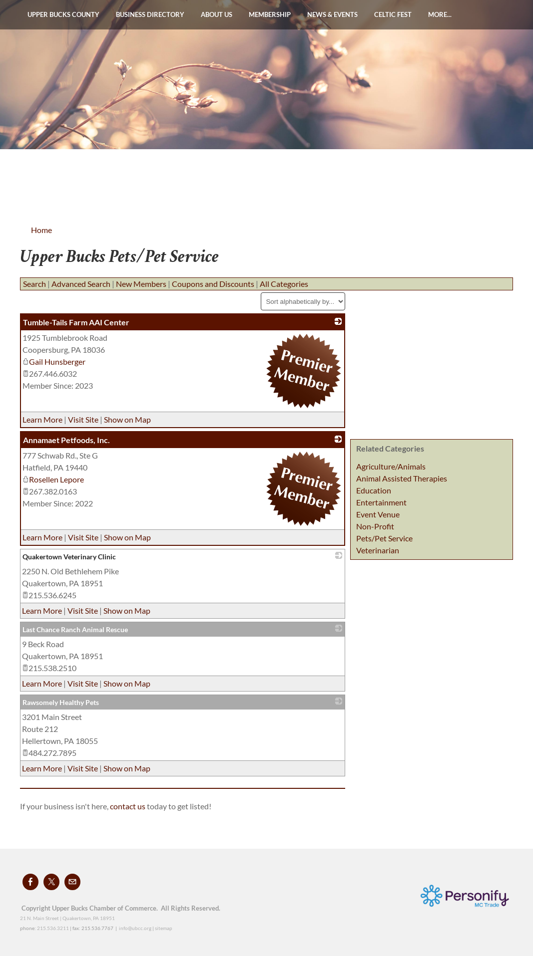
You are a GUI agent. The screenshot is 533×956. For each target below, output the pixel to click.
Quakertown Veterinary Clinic (69, 556)
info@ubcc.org (135, 928)
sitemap (163, 928)
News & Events (332, 14)
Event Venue (378, 514)
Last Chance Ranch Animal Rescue (75, 629)
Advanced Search (80, 283)
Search (34, 283)
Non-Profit (375, 526)
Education (373, 490)
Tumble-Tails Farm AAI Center (76, 322)
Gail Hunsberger (53, 361)
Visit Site (83, 419)
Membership (270, 14)
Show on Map (127, 419)
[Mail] (72, 882)
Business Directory (150, 14)
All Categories (284, 283)
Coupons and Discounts (213, 283)
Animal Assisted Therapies (401, 478)
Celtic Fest (393, 14)
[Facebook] (30, 882)
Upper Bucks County (63, 14)
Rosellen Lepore (53, 479)
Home (41, 230)
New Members (141, 283)
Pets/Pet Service (384, 538)
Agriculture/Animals (391, 466)
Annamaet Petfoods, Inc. (66, 440)
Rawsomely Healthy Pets (60, 702)
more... (440, 14)
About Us (216, 14)
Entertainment (381, 502)
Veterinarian (377, 550)
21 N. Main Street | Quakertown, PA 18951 (67, 918)
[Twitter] (51, 882)
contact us (128, 806)
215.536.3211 (53, 928)
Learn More (42, 419)
